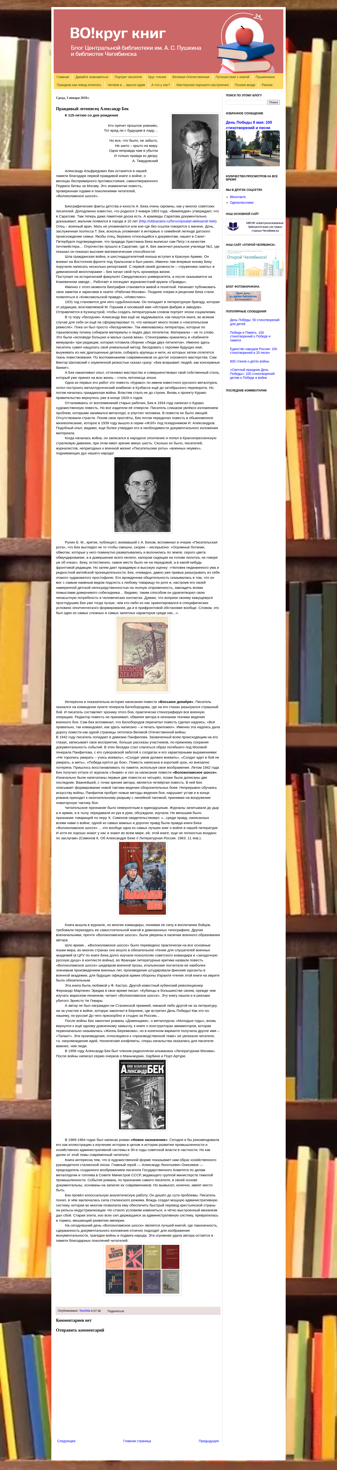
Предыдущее (209, 1441)
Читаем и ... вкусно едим (126, 85)
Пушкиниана (265, 77)
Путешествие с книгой (232, 77)
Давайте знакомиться (91, 77)
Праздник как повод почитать (79, 85)
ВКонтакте (238, 197)
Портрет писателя (128, 77)
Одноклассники (242, 202)
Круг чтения (157, 77)
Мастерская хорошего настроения (202, 85)
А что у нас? (160, 85)
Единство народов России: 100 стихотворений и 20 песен (253, 351)
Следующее (66, 1441)
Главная (63, 77)
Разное (267, 85)
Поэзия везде (245, 85)
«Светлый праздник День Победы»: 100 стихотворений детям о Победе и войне (252, 374)
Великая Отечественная (190, 77)
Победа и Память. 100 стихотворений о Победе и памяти (250, 336)
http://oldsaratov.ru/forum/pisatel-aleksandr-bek (177, 221)
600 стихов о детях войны (249, 361)
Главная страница (137, 1441)
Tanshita (84, 1310)
